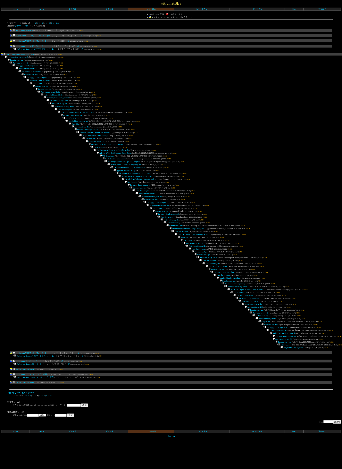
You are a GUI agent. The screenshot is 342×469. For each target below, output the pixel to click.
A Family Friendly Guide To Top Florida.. (128, 179)
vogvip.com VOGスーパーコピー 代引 (30, 404)
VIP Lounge (187, 259)
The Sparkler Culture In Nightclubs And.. (111, 160)
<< (33, 23)
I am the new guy (43, 93)
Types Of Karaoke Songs (125, 182)
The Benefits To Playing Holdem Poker (135, 189)
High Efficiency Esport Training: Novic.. (192, 253)
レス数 (25, 26)
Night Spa (183, 256)
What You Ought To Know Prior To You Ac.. (246, 313)
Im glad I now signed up (77, 128)
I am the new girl (15, 61)
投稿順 (18, 26)
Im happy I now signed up (138, 198)
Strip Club (74, 131)
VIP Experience (107, 166)
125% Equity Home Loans (114, 169)
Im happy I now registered (16, 58)
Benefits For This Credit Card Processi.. (94, 141)
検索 (294, 9)
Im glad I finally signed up (228, 301)
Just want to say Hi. (19, 64)
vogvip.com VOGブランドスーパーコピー (31, 36)
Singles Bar (264, 348)
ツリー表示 (151, 9)
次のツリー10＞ (28, 423)
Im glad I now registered (71, 121)
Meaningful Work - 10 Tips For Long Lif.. (123, 173)
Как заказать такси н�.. (24, 399)
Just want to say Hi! (58, 109)
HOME (15, 9)
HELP (41, 9)
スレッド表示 (201, 9)
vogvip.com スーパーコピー (26, 391)
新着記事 (109, 9)
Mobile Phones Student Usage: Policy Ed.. (187, 246)
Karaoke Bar (89, 147)
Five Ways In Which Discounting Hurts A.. (107, 153)
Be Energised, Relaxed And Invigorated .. (133, 185)
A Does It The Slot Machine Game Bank (114, 163)
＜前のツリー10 (13, 423)
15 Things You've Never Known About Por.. (76, 118)
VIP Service (284, 374)
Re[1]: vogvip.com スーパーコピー (29, 394)
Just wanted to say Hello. (27, 70)
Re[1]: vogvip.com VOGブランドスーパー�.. (34, 49)
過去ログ (322, 9)
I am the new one (29, 77)
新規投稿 (72, 9)
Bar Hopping (97, 157)
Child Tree (171, 467)
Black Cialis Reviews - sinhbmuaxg (18, 54)
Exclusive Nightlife (94, 150)
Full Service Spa (199, 272)
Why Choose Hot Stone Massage (94, 144)
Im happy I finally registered (25, 67)
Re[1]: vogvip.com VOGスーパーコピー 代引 (34, 408)
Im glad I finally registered (167, 230)
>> (58, 23)
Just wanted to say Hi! (23, 30)
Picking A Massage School (86, 137)
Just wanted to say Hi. (196, 265)
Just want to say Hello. (207, 278)
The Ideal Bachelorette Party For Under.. (139, 192)
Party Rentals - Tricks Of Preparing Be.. (125, 176)
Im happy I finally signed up (36, 80)
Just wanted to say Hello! (30, 74)
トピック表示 (256, 9)
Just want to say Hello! (244, 320)
